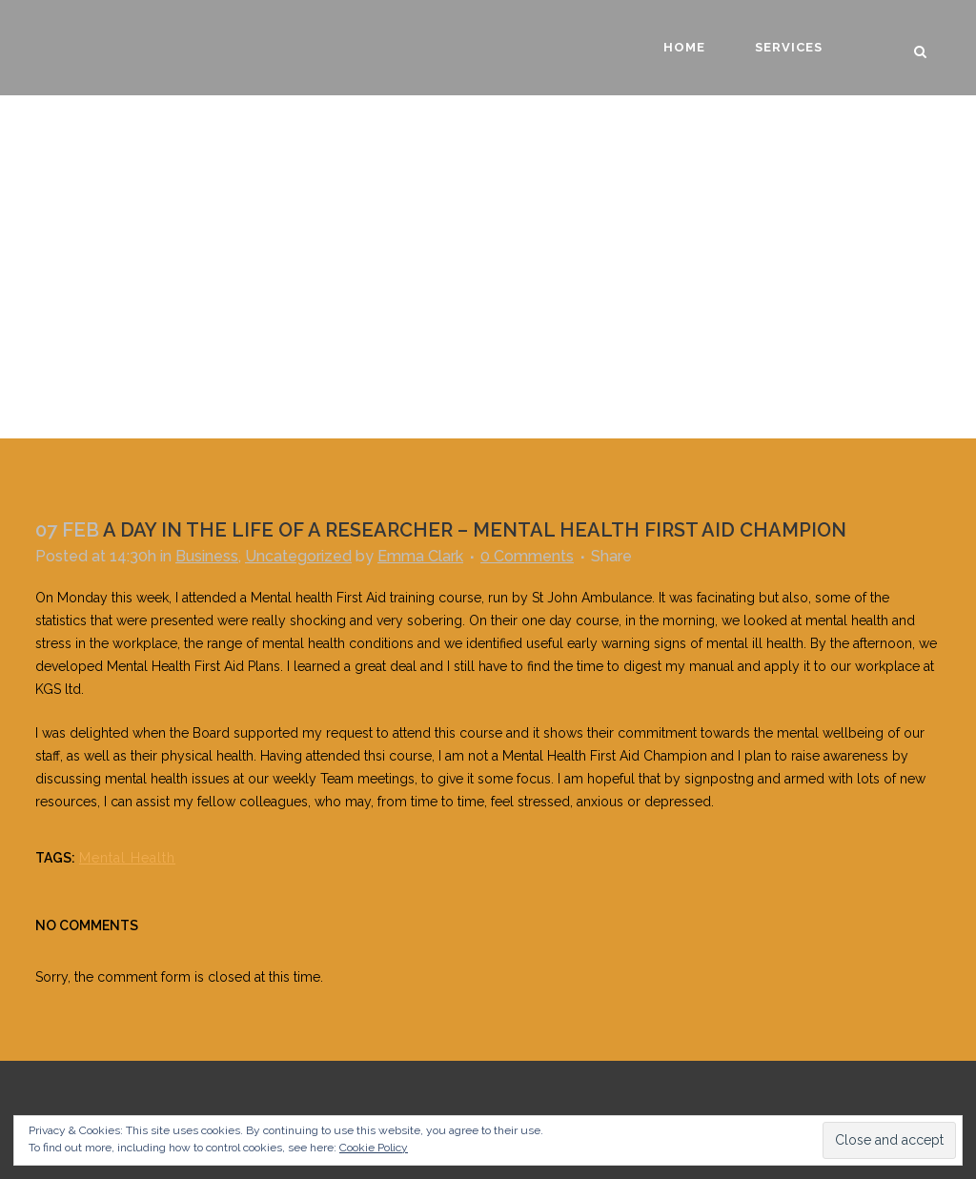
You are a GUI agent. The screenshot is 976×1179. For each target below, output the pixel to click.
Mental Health (127, 857)
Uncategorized (298, 556)
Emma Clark (420, 556)
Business (206, 556)
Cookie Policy (373, 1147)
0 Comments (527, 556)
